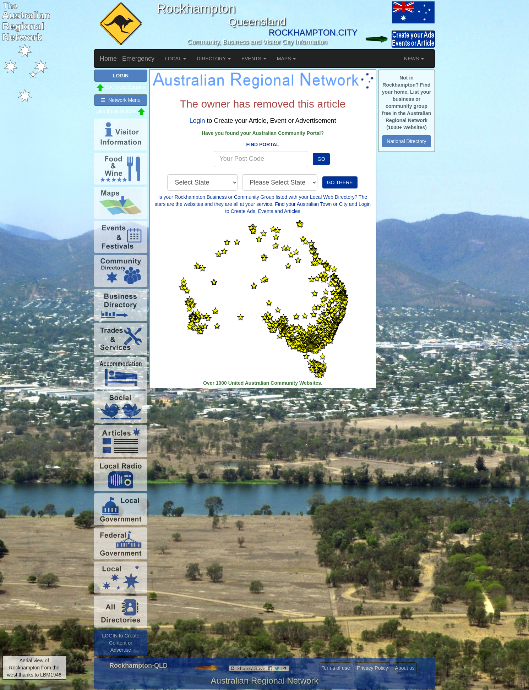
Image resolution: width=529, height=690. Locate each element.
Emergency (138, 58)
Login (197, 120)
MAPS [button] (286, 58)
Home (108, 58)
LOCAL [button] (175, 58)
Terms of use (336, 668)
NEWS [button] (414, 58)
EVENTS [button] (253, 58)
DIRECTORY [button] (214, 58)
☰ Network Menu (120, 100)
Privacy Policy (372, 668)
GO (321, 159)
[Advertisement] (262, 445)
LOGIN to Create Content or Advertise (120, 643)
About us (405, 668)
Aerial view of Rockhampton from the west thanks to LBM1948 (34, 668)
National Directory (406, 141)
